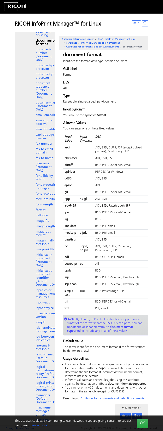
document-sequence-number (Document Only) (44, 90)
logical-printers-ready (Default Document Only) (47, 386)
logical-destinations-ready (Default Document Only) (47, 372)
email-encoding (47, 115)
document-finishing (43, 33)
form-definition (47, 199)
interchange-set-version (47, 315)
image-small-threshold (45, 242)
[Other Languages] (136, 23)
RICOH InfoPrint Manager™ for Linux (58, 24)
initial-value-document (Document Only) (44, 260)
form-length (44, 204)
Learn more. (39, 425)
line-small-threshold (43, 347)
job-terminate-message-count (46, 329)
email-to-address (47, 129)
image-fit (42, 220)
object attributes (100, 43)
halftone (42, 215)
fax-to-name (44, 158)
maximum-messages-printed (43, 411)
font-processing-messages (47, 186)
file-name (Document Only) (44, 167)
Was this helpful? (131, 408)
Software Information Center (78, 39)
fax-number (44, 143)
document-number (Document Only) (44, 55)
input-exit (43, 302)
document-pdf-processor (46, 67)
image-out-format (43, 233)
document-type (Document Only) (47, 106)
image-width (45, 249)
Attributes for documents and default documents (92, 47)
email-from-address (44, 122)
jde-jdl (40, 322)
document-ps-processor (45, 76)
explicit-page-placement (45, 136)
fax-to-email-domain (45, 151)
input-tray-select (47, 308)
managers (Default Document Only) (47, 399)
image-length (45, 226)
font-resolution (46, 193)
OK (142, 423)
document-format (45, 42)
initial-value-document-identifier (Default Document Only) (47, 277)
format (40, 210)
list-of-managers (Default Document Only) (47, 358)
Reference (71, 43)
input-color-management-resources (46, 294)
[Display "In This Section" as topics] (145, 23)
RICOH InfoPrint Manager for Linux (116, 39)
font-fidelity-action (45, 177)
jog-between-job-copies (45, 338)
